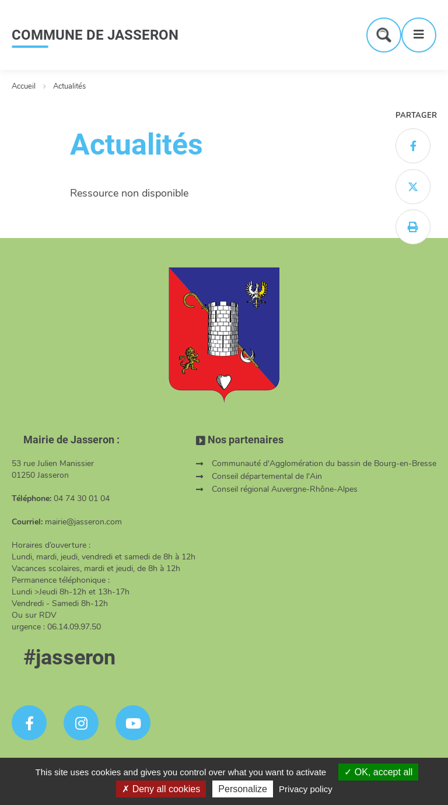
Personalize (242, 789)
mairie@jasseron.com (83, 521)
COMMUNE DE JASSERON (95, 35)
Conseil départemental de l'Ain (267, 476)
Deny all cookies (161, 789)
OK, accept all (378, 772)
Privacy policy (305, 789)
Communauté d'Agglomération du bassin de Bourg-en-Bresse (324, 463)
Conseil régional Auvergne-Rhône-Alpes (285, 489)
